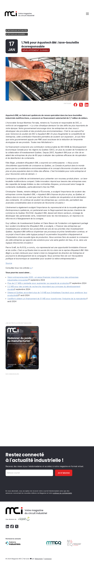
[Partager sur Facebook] (75, 105)
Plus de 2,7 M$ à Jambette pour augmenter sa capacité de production (38, 283)
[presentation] (23, 483)
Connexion (48, 559)
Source (9, 263)
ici (31, 268)
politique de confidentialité (62, 493)
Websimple (39, 559)
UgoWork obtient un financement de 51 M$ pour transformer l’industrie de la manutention (47, 298)
